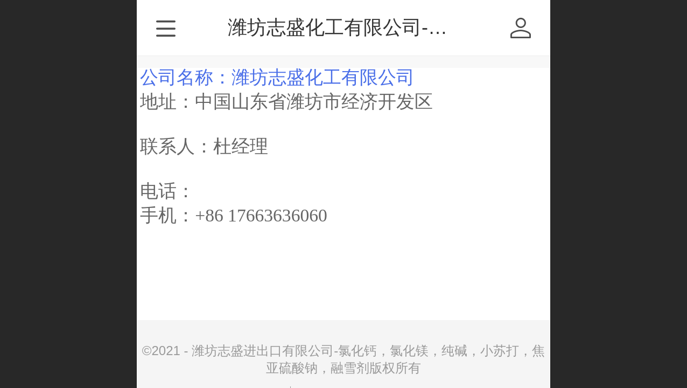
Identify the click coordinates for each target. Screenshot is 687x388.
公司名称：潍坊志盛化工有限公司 (277, 77)
